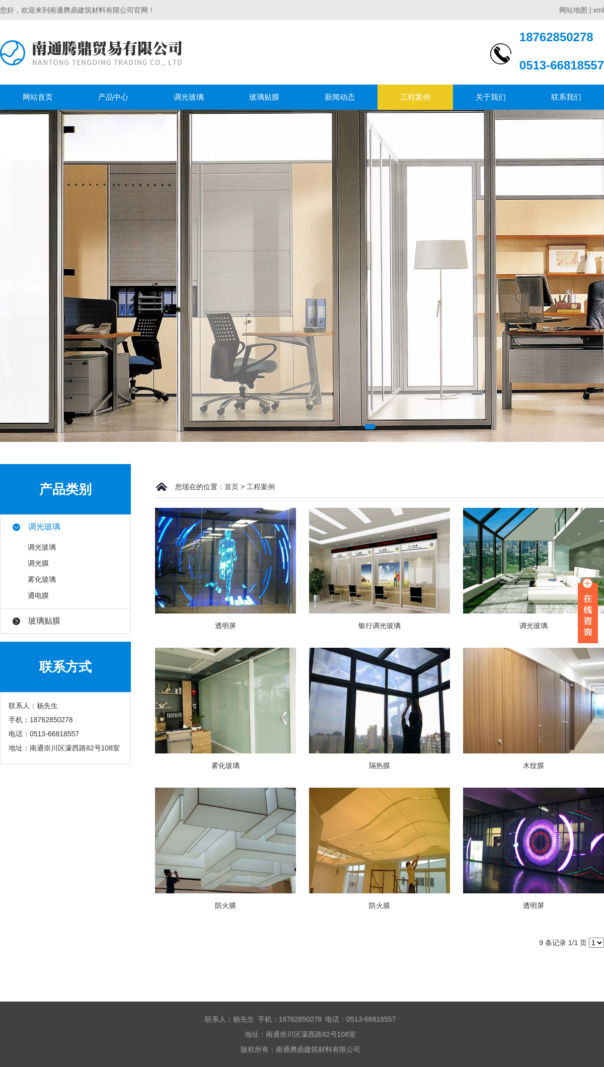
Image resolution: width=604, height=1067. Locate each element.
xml (598, 10)
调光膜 (38, 563)
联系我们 (566, 97)
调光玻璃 (189, 97)
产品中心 (113, 97)
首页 (231, 487)
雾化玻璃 (42, 579)
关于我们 (491, 97)
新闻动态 (340, 97)
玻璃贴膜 (264, 97)
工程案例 (415, 97)
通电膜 (38, 595)
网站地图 (573, 10)
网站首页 (38, 97)
